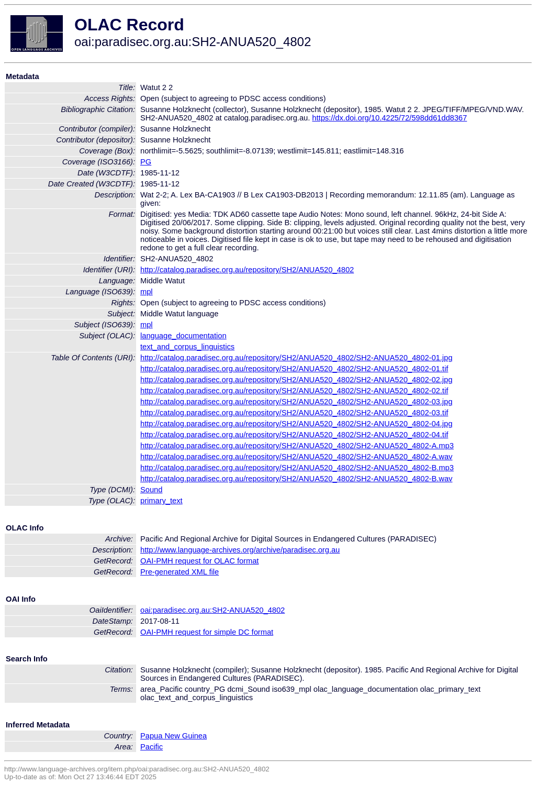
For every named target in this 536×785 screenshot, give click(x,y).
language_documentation (183, 335)
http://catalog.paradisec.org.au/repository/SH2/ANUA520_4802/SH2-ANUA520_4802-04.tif (294, 434)
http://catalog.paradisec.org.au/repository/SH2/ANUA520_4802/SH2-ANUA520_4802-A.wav (296, 456)
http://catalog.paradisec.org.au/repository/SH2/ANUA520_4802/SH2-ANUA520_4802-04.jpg (296, 423)
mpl (146, 292)
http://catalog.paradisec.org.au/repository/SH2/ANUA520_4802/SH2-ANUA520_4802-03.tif (294, 412)
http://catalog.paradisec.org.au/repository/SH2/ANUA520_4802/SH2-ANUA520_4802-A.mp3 (297, 445)
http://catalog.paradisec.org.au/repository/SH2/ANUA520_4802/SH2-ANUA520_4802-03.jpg (296, 401)
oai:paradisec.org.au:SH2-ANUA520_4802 (212, 610)
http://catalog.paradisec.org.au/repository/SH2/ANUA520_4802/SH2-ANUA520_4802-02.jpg (296, 379)
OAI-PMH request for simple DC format (206, 632)
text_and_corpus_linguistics (187, 346)
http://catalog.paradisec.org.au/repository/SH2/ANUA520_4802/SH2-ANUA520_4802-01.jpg (296, 357)
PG (145, 162)
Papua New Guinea (173, 736)
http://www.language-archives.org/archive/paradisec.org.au (240, 550)
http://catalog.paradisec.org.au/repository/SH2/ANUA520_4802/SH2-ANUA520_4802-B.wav (296, 478)
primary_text (161, 500)
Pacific (151, 747)
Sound (151, 489)
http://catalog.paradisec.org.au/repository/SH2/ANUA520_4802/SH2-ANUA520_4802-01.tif (294, 368)
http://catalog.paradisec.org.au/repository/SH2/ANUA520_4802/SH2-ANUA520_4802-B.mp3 (297, 467)
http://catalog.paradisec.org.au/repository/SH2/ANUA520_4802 (247, 270)
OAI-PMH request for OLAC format (199, 561)
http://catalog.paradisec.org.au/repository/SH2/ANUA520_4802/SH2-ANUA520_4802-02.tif (294, 390)
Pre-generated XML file (179, 572)
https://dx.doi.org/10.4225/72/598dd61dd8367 (389, 118)
